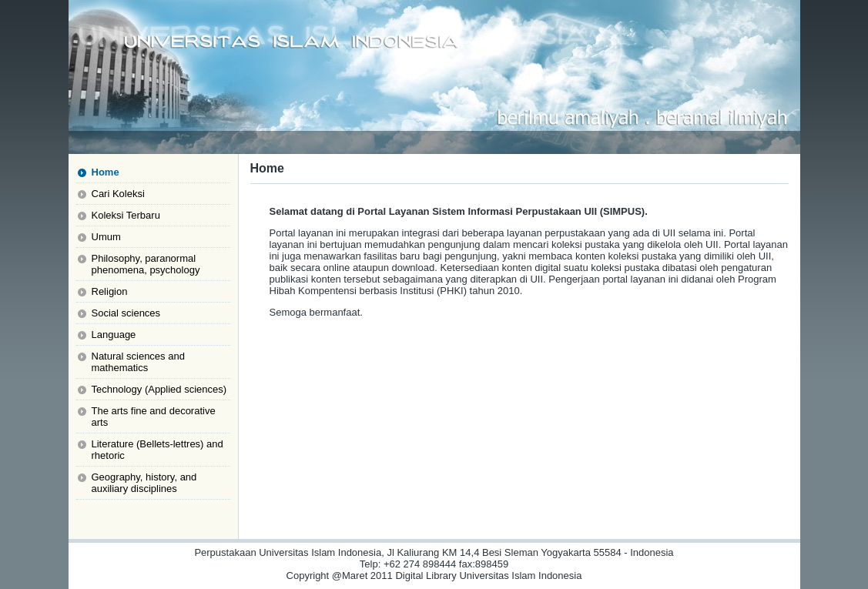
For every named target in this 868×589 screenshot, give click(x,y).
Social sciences (126, 313)
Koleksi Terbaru (126, 215)
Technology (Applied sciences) (159, 389)
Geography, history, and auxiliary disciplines (144, 482)
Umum (106, 237)
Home (105, 172)
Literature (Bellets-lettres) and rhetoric (157, 449)
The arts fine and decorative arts (154, 416)
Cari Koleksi (118, 193)
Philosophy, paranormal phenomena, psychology (146, 264)
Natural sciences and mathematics (138, 361)
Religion (110, 291)
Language (114, 334)
